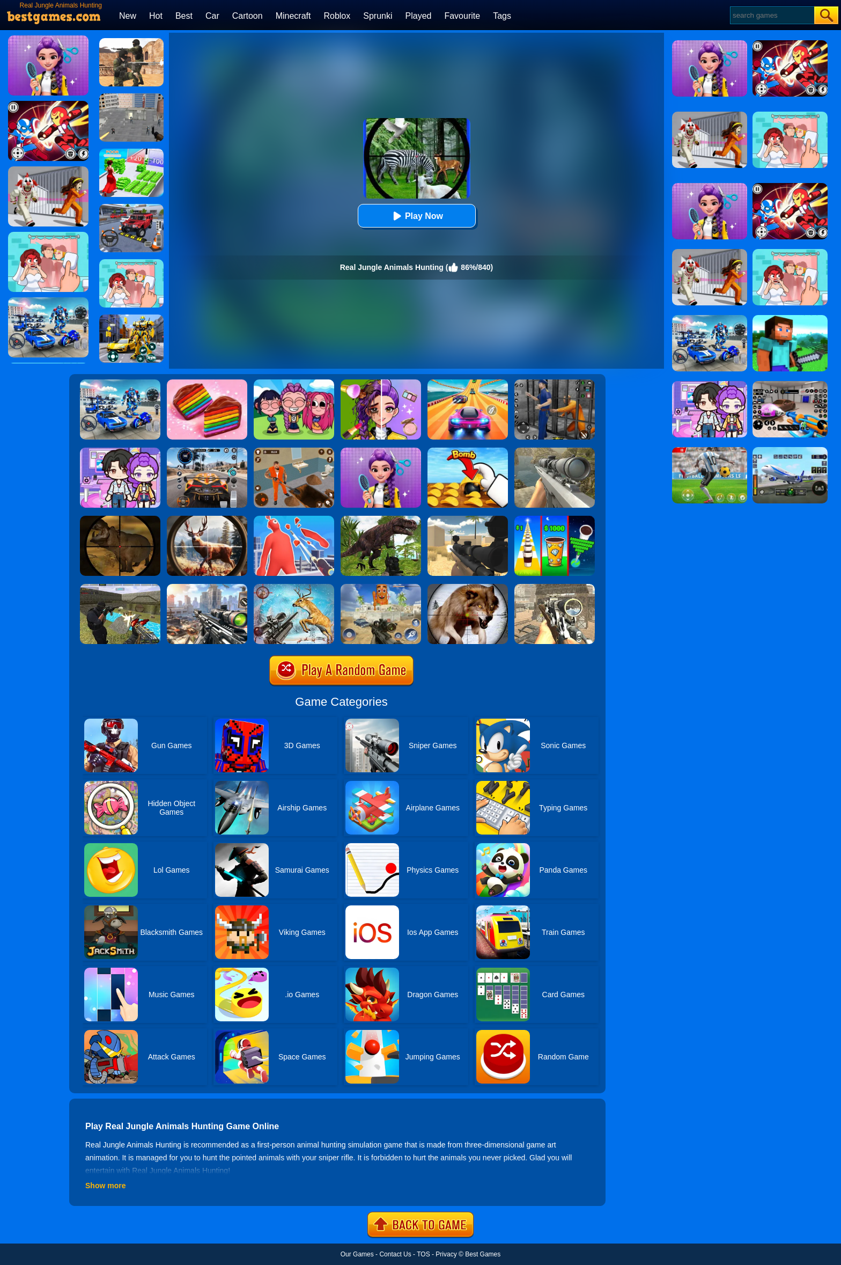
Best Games (482, 1254)
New (127, 15)
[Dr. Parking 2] (131, 207)
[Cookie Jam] (207, 383)
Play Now (416, 216)
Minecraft (293, 15)
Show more (105, 1185)
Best (184, 15)
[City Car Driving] (207, 451)
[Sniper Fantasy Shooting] (554, 451)
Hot (156, 15)
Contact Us (395, 1254)
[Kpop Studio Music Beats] (294, 383)
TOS (423, 1254)
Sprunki (377, 15)
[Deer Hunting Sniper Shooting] (294, 587)
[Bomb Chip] (467, 451)
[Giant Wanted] (294, 519)
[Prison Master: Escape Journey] (294, 451)
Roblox (336, 15)
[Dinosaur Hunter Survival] (381, 519)
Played (418, 15)
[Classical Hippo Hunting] (120, 519)
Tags (502, 15)
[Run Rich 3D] (131, 152)
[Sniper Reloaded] (467, 519)
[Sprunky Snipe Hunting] (381, 587)
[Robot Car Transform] (131, 318)
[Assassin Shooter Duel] (207, 587)
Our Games (357, 1254)
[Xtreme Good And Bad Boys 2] (120, 587)
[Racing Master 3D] (467, 383)
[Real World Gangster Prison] (554, 383)
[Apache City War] (131, 97)
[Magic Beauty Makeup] (381, 383)
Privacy (446, 1254)
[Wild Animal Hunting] (467, 587)
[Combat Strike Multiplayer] (131, 42)
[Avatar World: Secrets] (120, 451)
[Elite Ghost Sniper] (554, 587)
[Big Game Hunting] (207, 519)
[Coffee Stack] (554, 519)
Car (212, 15)
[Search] (771, 15)
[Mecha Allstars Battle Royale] (120, 383)
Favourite (462, 15)
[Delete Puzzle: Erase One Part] (131, 263)
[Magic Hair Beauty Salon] (381, 451)
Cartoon (247, 15)
